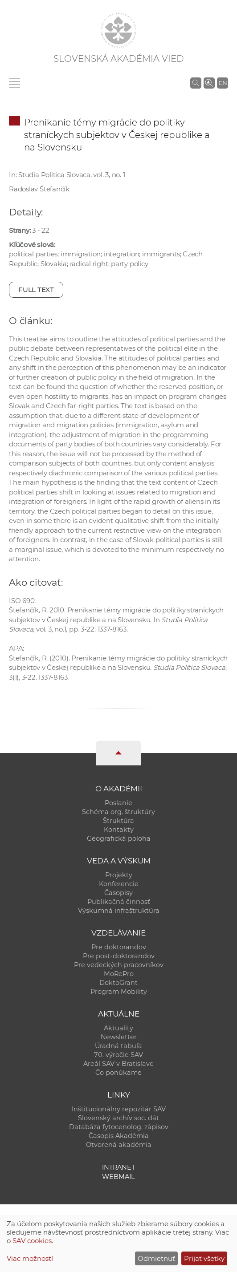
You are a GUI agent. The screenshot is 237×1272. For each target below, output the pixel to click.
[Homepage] (118, 30)
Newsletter (119, 1037)
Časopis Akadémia (119, 1136)
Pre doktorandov (118, 947)
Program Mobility (118, 992)
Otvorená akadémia (118, 1145)
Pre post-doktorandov (119, 956)
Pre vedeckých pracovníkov (118, 965)
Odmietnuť (156, 1258)
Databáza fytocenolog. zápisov (118, 1127)
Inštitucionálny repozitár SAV (119, 1109)
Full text (36, 289)
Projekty (118, 875)
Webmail (118, 1177)
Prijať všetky (204, 1258)
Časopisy (118, 893)
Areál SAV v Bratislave (118, 1064)
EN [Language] (222, 82)
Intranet (118, 1167)
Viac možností (30, 1258)
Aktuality (118, 1028)
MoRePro (119, 974)
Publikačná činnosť (118, 902)
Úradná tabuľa (118, 1046)
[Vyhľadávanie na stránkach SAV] (195, 82)
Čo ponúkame (118, 1073)
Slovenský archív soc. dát (118, 1118)
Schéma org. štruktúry (118, 812)
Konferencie (119, 884)
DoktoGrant (118, 983)
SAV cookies (32, 1240)
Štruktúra (118, 821)
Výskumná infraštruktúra (118, 911)
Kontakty (119, 830)
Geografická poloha (119, 838)
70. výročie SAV (118, 1055)
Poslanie (118, 803)
